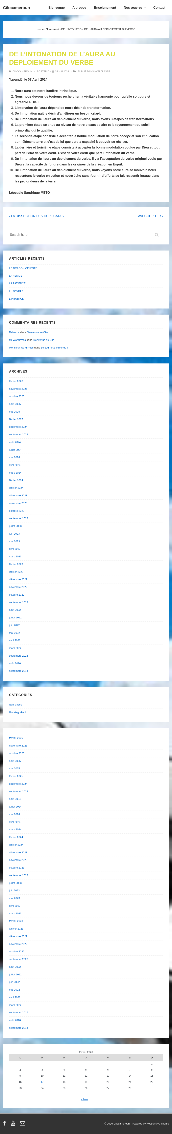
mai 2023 (14, 541)
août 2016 (15, 663)
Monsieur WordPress (21, 347)
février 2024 (16, 480)
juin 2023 (14, 533)
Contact (159, 7)
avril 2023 (14, 548)
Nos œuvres (135, 7)
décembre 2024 (18, 426)
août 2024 (15, 442)
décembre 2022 (18, 579)
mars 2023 (15, 556)
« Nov (84, 1099)
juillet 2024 (15, 449)
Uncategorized (17, 712)
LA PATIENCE (17, 283)
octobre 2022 (16, 594)
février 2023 (16, 564)
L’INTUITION (16, 298)
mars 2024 (15, 472)
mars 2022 (15, 648)
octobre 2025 (16, 396)
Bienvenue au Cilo (37, 332)
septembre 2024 (18, 434)
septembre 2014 (18, 670)
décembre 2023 (18, 495)
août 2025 (15, 403)
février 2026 (16, 381)
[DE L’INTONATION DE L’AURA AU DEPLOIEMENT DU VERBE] (62, 71)
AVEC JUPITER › (150, 216)
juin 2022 (14, 625)
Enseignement (105, 7)
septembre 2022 (18, 602)
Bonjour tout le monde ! (54, 347)
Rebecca (14, 332)
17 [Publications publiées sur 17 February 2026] (42, 1081)
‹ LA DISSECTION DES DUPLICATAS (36, 216)
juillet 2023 (15, 526)
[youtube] (14, 1124)
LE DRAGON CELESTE (23, 268)
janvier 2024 (16, 487)
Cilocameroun (16, 7)
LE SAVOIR (16, 291)
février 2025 (16, 419)
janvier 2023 (16, 571)
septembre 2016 (18, 655)
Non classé (102, 71)
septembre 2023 (18, 518)
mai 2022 (14, 632)
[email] (23, 1124)
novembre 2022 (18, 587)
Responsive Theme (157, 1123)
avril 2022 (14, 640)
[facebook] (5, 1124)
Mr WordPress (17, 339)
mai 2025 (14, 411)
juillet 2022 (15, 617)
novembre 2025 (18, 388)
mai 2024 (14, 457)
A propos (79, 7)
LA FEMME (15, 275)
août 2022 (15, 609)
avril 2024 (14, 464)
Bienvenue (56, 7)
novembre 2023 (18, 503)
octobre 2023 (16, 510)
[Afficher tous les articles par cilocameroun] (21, 71)
